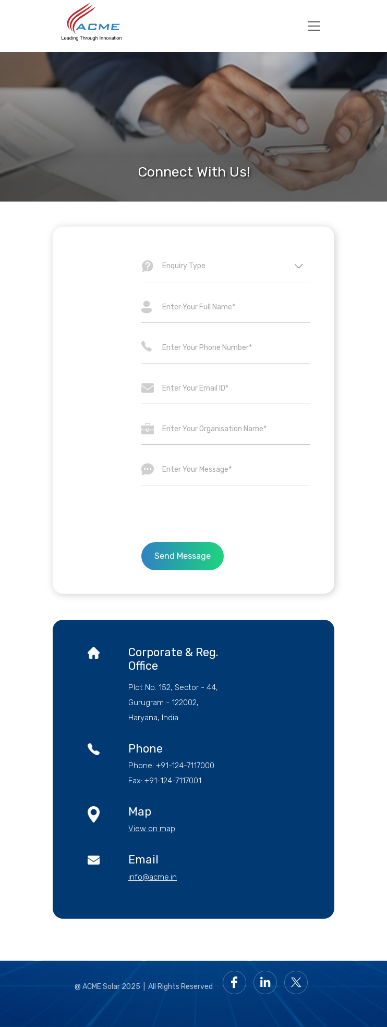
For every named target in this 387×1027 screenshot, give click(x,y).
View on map (151, 828)
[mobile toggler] (314, 26)
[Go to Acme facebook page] (237, 982)
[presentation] (226, 514)
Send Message (182, 556)
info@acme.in (152, 877)
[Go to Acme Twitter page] (298, 982)
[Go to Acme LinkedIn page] (267, 982)
